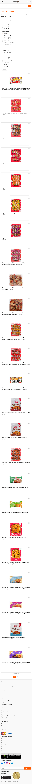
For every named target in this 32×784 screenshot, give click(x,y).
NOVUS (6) (6, 64)
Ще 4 (4, 69)
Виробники (3, 698)
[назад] (11, 677)
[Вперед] (20, 677)
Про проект (3, 684)
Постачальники (4, 696)
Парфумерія (4, 738)
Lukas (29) (6, 33)
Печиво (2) (6, 28)
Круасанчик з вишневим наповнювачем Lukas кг (15, 163)
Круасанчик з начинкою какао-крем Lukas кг (15, 138)
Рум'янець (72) (7, 44)
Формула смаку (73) (9, 42)
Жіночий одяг (4, 742)
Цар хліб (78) (7, 40)
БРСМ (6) (6, 66)
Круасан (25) (7, 26)
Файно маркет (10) (8, 60)
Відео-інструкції (5, 717)
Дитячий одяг (4, 746)
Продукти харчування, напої (11, 14)
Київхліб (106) (7, 38)
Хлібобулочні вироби (23, 14)
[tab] (16, 11)
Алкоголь (3, 748)
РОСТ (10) (6, 62)
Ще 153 (5, 47)
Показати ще (16, 673)
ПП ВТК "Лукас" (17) (9, 52)
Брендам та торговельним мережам (9, 702)
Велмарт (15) (7, 58)
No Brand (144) (7, 35)
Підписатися (27, 768)
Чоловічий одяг (4, 744)
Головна (2, 14)
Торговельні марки (5, 700)
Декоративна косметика (7, 740)
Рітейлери (3, 694)
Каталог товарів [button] (8, 11)
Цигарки (3, 750)
